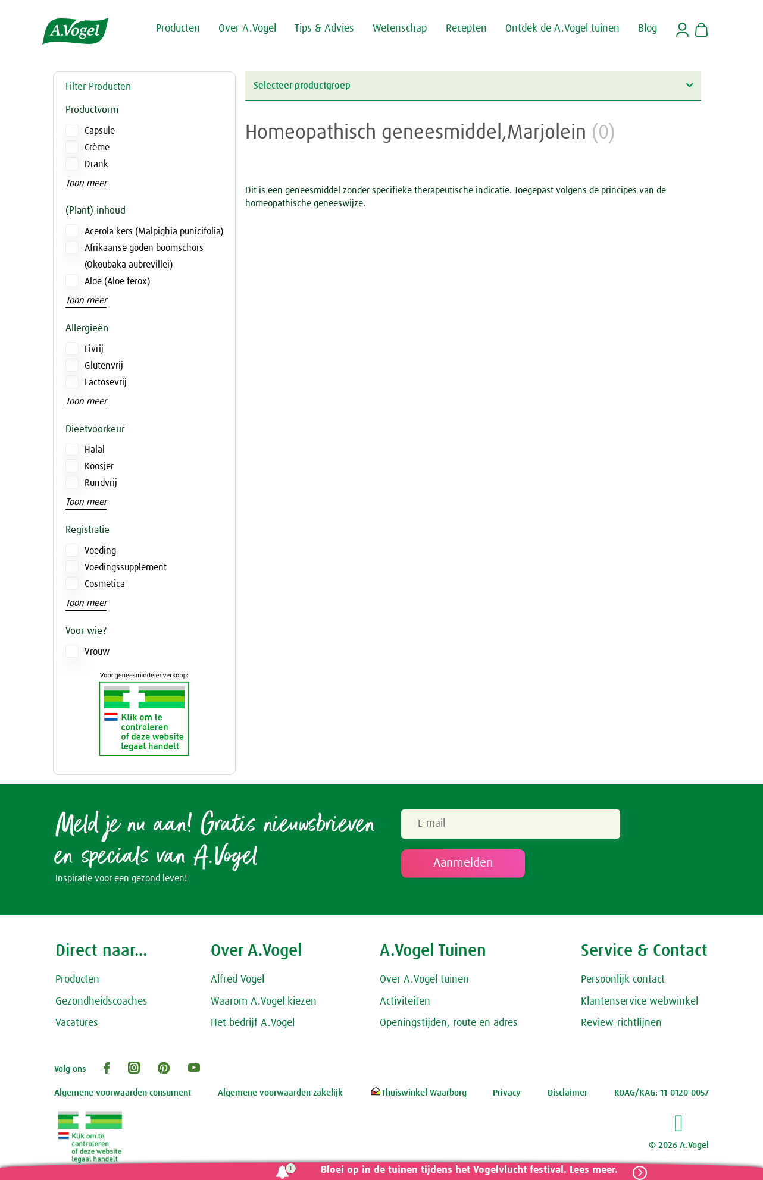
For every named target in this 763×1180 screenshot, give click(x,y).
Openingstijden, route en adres (449, 1023)
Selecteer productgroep (473, 85)
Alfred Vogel (237, 979)
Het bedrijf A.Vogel (253, 1023)
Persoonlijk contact (623, 979)
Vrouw (97, 652)
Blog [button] (647, 28)
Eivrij (94, 349)
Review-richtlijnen (621, 1023)
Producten (77, 979)
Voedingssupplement (126, 567)
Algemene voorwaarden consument (122, 1092)
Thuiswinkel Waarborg (418, 1092)
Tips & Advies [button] (324, 28)
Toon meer (86, 183)
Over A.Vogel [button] (247, 28)
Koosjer (99, 466)
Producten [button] (178, 28)
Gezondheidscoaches (101, 1001)
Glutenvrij (104, 366)
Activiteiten (405, 1001)
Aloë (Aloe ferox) (117, 281)
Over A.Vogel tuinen (424, 979)
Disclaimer (567, 1092)
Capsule (100, 131)
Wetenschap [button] (400, 28)
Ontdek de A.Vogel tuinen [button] (562, 28)
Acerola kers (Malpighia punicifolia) (154, 231)
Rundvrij (101, 483)
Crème (97, 147)
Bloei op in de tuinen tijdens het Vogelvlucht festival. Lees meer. (469, 1170)
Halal (95, 449)
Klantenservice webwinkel (639, 1001)
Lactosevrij (106, 382)
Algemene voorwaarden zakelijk (280, 1092)
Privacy (507, 1092)
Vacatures (76, 1023)
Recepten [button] (466, 28)
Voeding (100, 551)
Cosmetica (105, 584)
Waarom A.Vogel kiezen (264, 1001)
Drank (96, 164)
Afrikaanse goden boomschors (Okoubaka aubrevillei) (144, 256)
